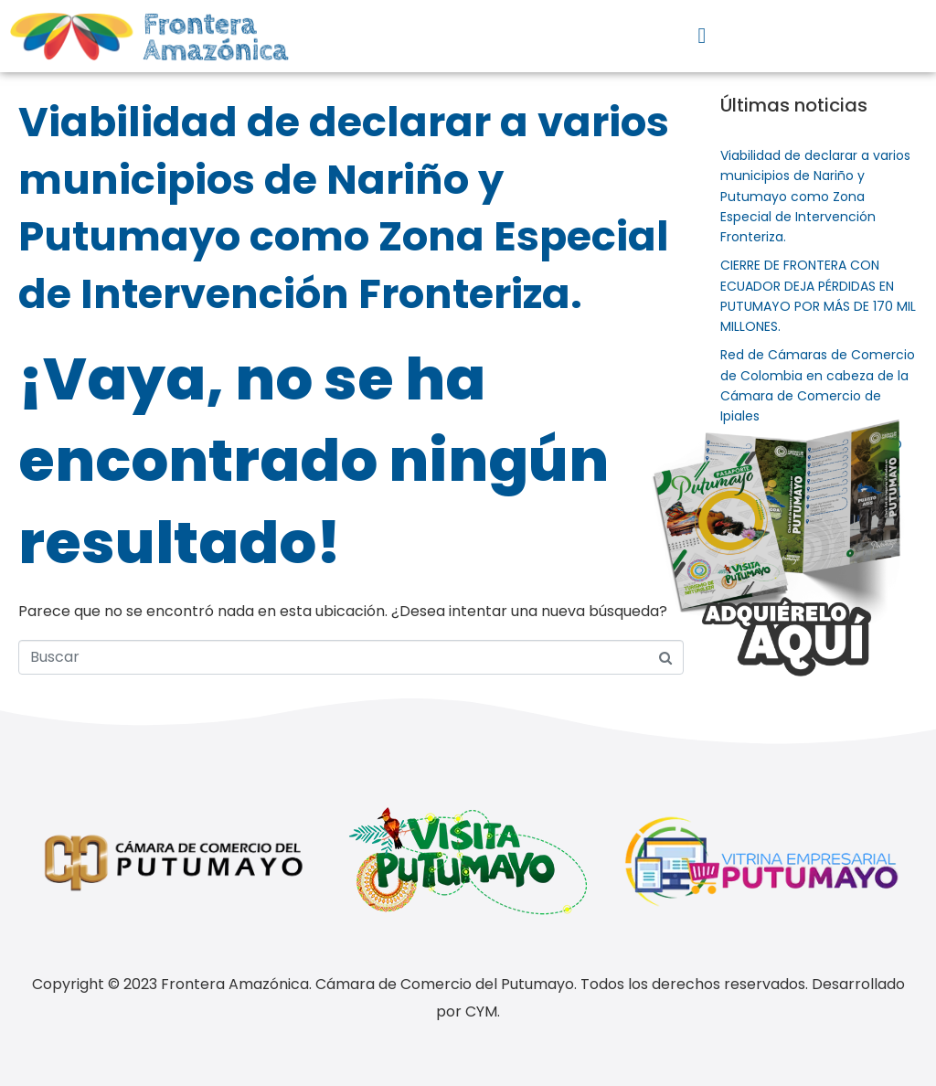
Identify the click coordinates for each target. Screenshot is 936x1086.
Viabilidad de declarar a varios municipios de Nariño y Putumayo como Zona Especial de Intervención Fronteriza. (343, 208)
